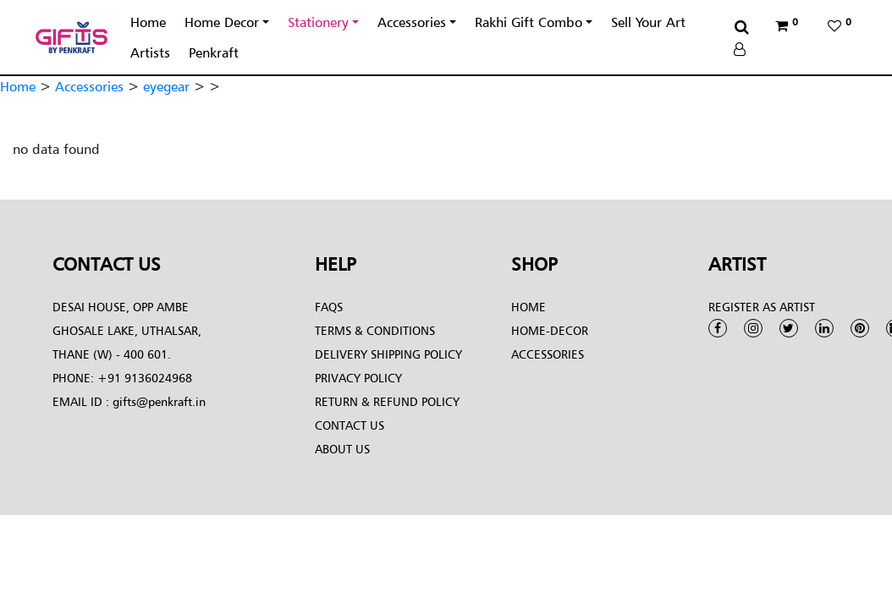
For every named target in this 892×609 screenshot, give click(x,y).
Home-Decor (549, 330)
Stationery (318, 22)
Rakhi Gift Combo (528, 22)
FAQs (329, 306)
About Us (342, 449)
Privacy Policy (358, 377)
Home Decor (221, 22)
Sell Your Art (648, 22)
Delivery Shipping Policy (388, 354)
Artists (150, 52)
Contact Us (349, 425)
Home (148, 22)
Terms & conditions (375, 330)
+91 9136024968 (143, 377)
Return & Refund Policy (387, 401)
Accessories (411, 22)
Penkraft (214, 52)
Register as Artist (761, 306)
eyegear (166, 86)
